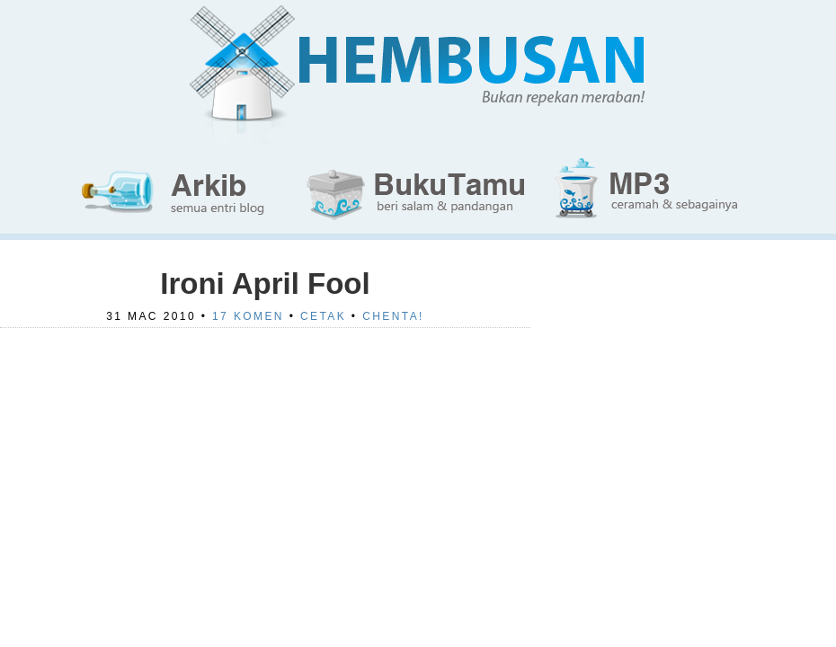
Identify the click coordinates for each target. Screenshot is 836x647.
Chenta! (393, 316)
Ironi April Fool (264, 283)
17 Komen (248, 316)
